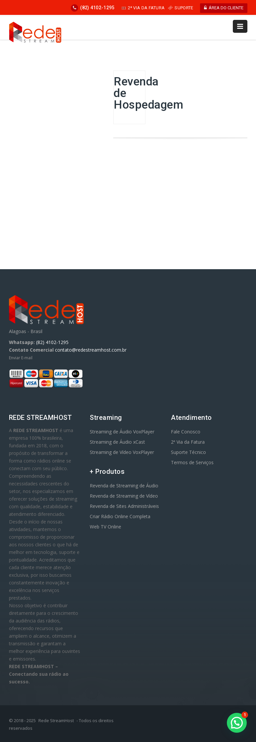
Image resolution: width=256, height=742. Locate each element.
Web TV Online (105, 526)
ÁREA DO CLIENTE (223, 7)
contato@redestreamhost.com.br (91, 350)
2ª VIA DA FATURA (143, 7)
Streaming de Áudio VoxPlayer (122, 431)
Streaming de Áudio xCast (117, 442)
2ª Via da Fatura (188, 442)
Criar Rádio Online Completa (120, 516)
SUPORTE (180, 7)
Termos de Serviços (192, 462)
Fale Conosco (185, 431)
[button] (237, 723)
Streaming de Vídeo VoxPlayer (122, 452)
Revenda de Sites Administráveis (124, 506)
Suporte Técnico (188, 452)
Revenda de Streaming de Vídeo (124, 496)
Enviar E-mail (20, 358)
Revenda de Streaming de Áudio (124, 485)
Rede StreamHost (56, 720)
